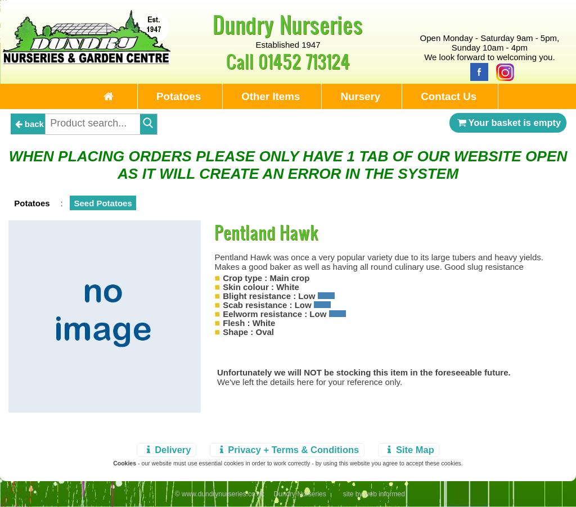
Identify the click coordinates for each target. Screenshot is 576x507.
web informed (384, 494)
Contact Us (448, 96)
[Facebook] (476, 71)
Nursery (360, 96)
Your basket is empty (508, 122)
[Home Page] (86, 61)
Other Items (270, 96)
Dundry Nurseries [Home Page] (288, 24)
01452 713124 (304, 61)
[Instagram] (502, 71)
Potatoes (178, 96)
